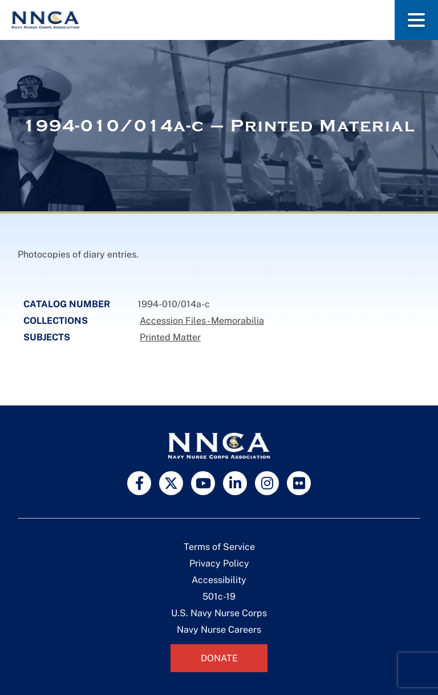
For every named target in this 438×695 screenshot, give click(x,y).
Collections (55, 320)
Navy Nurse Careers (219, 629)
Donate (219, 658)
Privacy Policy (219, 563)
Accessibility (219, 580)
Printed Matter (170, 337)
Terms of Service (219, 546)
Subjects (46, 337)
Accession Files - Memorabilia (202, 320)
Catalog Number (66, 304)
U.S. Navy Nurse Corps (219, 613)
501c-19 (219, 596)
